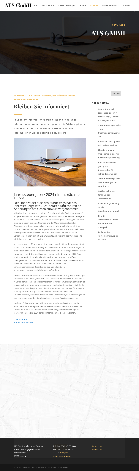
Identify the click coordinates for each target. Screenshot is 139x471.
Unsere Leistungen (66, 5)
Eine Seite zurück (21, 319)
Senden (60, 447)
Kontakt (126, 5)
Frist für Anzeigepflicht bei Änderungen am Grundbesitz (109, 182)
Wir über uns (48, 5)
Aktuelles (93, 5)
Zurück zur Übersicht (23, 322)
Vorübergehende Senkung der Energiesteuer (106, 195)
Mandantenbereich (110, 5)
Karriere (82, 5)
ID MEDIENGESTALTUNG (56, 467)
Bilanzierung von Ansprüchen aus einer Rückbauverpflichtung (109, 154)
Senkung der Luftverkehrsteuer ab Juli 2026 (108, 236)
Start (36, 5)
